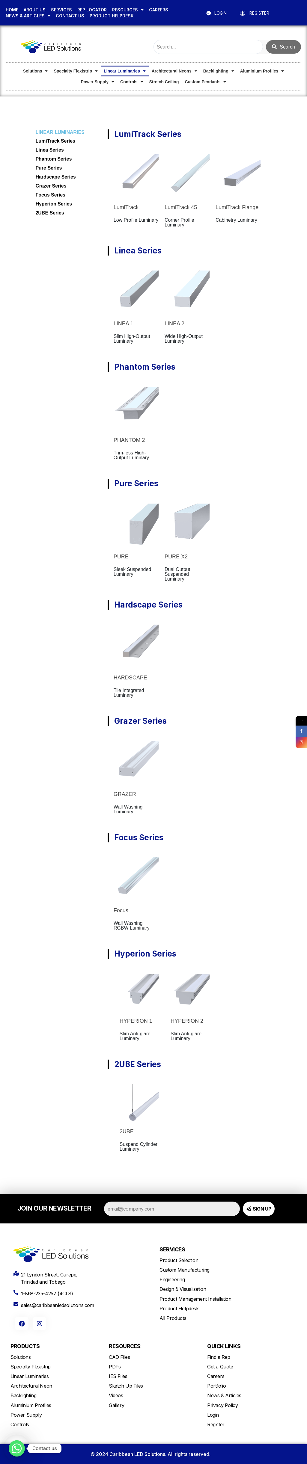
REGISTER (259, 13)
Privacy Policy (222, 1405)
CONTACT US (70, 15)
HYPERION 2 (187, 1021)
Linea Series (49, 149)
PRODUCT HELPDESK (112, 15)
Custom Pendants (205, 82)
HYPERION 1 (136, 1021)
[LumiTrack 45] (187, 176)
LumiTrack (126, 207)
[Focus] (136, 879)
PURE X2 (176, 557)
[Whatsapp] (17, 1448)
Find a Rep (218, 1357)
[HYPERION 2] (190, 993)
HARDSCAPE (130, 678)
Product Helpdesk (179, 1309)
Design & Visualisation (182, 1289)
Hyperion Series (53, 203)
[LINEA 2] (187, 293)
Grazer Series (50, 185)
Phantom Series (53, 158)
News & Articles (224, 1395)
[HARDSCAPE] (136, 647)
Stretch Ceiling (164, 81)
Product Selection (178, 1260)
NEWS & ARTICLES (28, 16)
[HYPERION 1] (139, 993)
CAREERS (158, 9)
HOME (12, 9)
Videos (116, 1395)
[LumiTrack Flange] (238, 176)
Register (216, 1424)
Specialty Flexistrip (76, 71)
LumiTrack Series (55, 140)
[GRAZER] (136, 763)
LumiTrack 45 (181, 207)
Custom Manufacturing (184, 1270)
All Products (172, 1318)
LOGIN (220, 13)
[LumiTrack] (136, 176)
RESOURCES (128, 10)
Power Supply (98, 82)
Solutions (35, 71)
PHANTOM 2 (129, 440)
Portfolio (216, 1386)
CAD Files (119, 1357)
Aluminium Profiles (262, 71)
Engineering (172, 1279)
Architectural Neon (31, 1386)
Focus (121, 910)
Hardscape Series (55, 176)
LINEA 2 (174, 324)
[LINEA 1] (136, 293)
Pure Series (48, 167)
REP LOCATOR (92, 9)
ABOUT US (35, 9)
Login (213, 1415)
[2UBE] (139, 1103)
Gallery (116, 1405)
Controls (131, 82)
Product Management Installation (195, 1299)
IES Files (118, 1376)
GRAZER (125, 794)
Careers (215, 1376)
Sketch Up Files (126, 1386)
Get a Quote (220, 1367)
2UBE (127, 1131)
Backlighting (218, 71)
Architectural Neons (174, 71)
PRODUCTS (25, 1346)
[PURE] (136, 526)
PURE (121, 557)
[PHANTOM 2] (136, 409)
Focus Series (50, 194)
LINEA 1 (123, 324)
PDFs (115, 1367)
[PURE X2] (187, 526)
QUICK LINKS (223, 1346)
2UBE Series (49, 212)
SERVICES (61, 9)
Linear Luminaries (125, 71)
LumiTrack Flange (237, 207)
